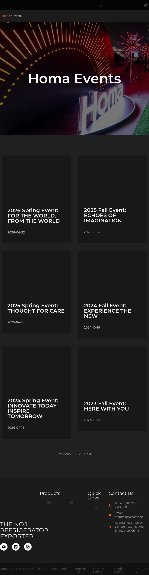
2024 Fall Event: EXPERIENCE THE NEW (107, 310)
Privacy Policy (98, 570)
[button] (101, 5)
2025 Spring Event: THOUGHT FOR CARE (36, 308)
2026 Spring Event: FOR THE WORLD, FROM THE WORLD (34, 215)
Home (6, 16)
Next (87, 454)
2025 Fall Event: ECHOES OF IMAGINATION (105, 215)
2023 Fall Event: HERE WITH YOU (106, 406)
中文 (136, 570)
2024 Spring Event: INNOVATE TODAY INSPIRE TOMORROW (33, 408)
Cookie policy (119, 570)
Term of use (80, 570)
